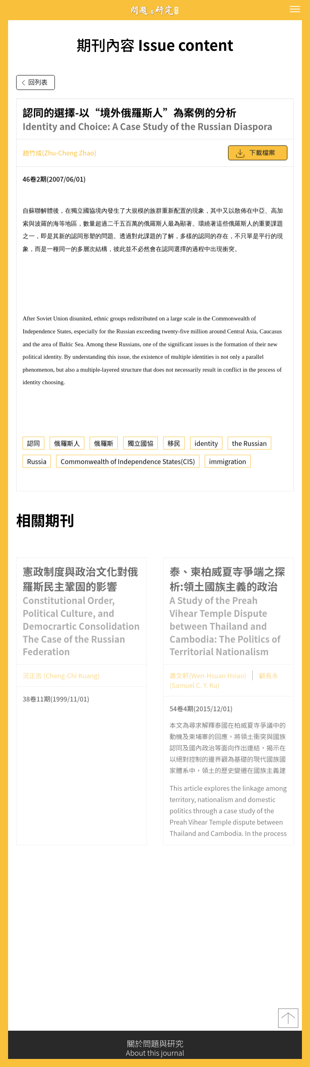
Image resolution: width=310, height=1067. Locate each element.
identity (206, 448)
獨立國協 (140, 448)
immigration (227, 466)
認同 (33, 448)
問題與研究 (155, 10)
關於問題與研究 (155, 1048)
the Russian (249, 448)
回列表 (33, 83)
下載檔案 (255, 158)
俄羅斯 (103, 448)
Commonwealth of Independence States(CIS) (128, 466)
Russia (36, 466)
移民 (174, 448)
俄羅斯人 (67, 448)
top (288, 1023)
